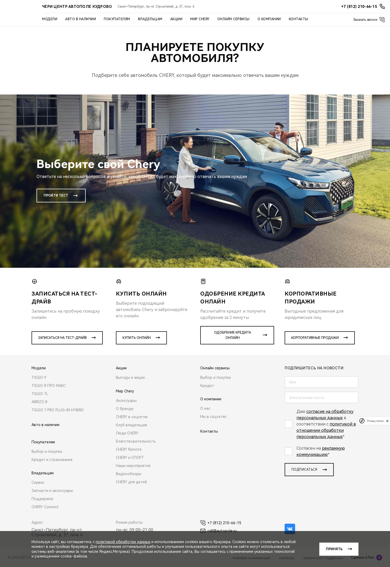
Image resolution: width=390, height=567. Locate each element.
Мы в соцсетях (213, 416)
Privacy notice (375, 420)
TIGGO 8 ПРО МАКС (49, 386)
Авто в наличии (80, 19)
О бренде (125, 409)
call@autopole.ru (218, 530)
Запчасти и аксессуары (52, 491)
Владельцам (150, 19)
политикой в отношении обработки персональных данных (326, 430)
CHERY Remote (129, 449)
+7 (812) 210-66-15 (220, 523)
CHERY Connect (45, 507)
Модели (49, 19)
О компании (269, 19)
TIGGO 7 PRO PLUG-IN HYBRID (58, 410)
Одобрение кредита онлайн (232, 335)
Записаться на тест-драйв (62, 338)
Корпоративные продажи (315, 338)
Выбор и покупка (47, 451)
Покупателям (117, 19)
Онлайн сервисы (233, 19)
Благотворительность (136, 441)
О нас (205, 408)
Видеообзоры (128, 474)
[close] (387, 421)
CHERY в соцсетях (132, 417)
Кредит (207, 386)
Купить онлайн (136, 338)
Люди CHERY (127, 433)
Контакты (298, 19)
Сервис (38, 482)
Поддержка (42, 499)
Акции (176, 19)
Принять (334, 549)
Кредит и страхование (52, 460)
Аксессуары (126, 400)
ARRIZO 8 (39, 402)
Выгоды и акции (130, 377)
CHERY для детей (131, 482)
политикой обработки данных (123, 542)
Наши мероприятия (133, 466)
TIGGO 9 (39, 377)
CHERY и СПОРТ (130, 457)
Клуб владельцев (131, 425)
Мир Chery (199, 19)
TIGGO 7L (40, 394)
